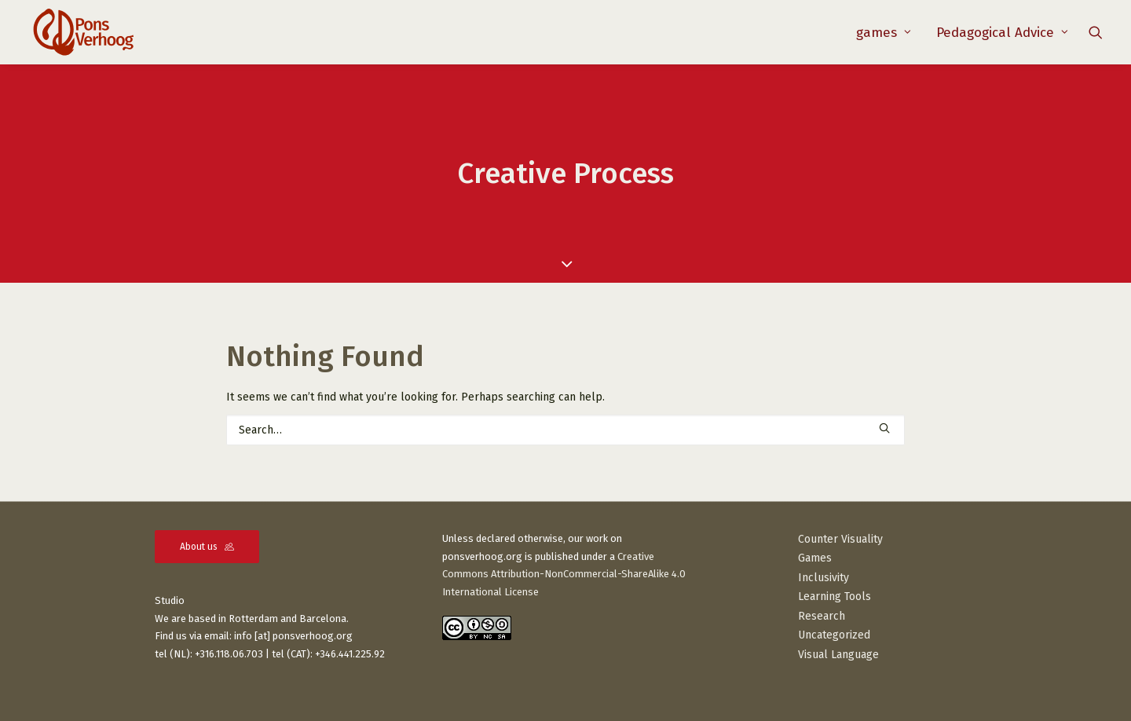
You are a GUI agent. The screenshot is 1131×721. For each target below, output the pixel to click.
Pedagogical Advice (1002, 32)
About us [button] (207, 546)
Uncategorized (834, 635)
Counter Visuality (840, 539)
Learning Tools (834, 596)
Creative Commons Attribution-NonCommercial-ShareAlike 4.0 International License (564, 574)
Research (821, 616)
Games (815, 558)
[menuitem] (883, 32)
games (883, 32)
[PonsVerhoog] (82, 32)
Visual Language (838, 654)
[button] (1096, 32)
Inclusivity (823, 577)
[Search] (565, 430)
